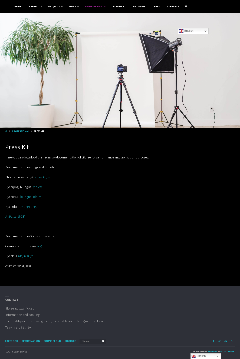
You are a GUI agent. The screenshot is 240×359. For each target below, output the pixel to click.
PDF (20, 206)
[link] (186, 6)
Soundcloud (52, 341)
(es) (39, 246)
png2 (34, 206)
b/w (47, 177)
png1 (27, 206)
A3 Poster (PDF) (15, 216)
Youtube (70, 341)
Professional (20, 131)
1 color (37, 177)
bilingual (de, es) (31, 197)
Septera (212, 351)
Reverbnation (31, 341)
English (186, 31)
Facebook (11, 341)
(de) (21, 256)
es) (40, 187)
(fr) (31, 256)
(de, (35, 187)
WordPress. (227, 351)
